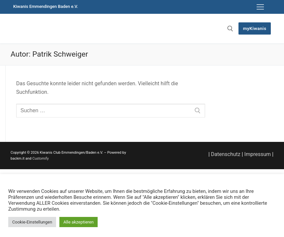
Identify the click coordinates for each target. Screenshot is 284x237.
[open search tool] (230, 29)
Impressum (257, 154)
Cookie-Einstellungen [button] (32, 222)
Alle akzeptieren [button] (78, 222)
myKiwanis (255, 28)
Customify (40, 158)
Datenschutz (225, 154)
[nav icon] (260, 7)
